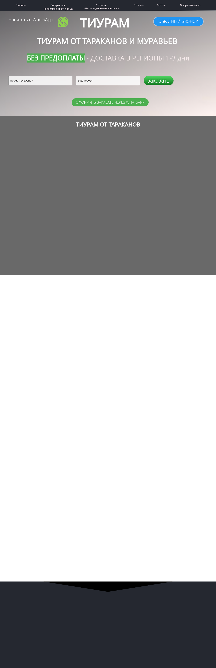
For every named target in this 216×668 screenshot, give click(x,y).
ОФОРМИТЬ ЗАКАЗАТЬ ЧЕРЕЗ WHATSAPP (110, 102)
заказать (159, 80)
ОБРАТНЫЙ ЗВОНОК (178, 21)
